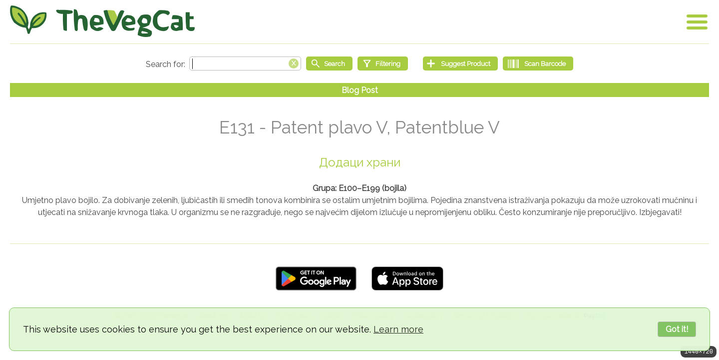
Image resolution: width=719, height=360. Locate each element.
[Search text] (245, 63)
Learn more (398, 329)
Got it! (677, 329)
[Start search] (329, 63)
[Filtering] (383, 63)
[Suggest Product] (460, 63)
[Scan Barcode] (538, 63)
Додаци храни (359, 162)
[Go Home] (102, 21)
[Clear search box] (294, 62)
